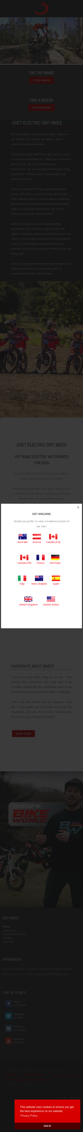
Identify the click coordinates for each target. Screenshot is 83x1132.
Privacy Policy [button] (29, 1115)
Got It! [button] (47, 1125)
